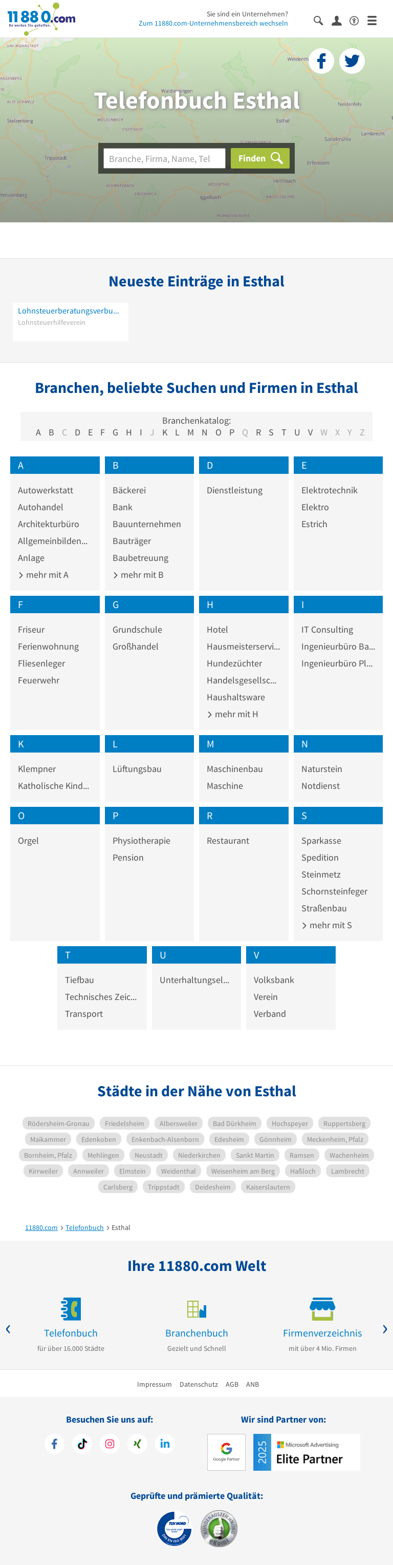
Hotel (217, 629)
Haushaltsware (236, 697)
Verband (270, 1013)
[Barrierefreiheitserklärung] (358, 20)
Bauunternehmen (147, 524)
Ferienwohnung (48, 646)
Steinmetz (321, 874)
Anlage (31, 558)
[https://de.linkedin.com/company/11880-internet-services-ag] (165, 1445)
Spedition (320, 857)
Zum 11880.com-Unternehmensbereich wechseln (213, 23)
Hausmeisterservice (244, 646)
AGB (232, 1384)
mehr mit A (43, 574)
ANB (252, 1384)
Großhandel (136, 646)
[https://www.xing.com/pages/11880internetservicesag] (137, 1445)
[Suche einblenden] (323, 20)
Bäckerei (129, 490)
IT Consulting (327, 629)
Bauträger (132, 541)
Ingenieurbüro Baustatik (338, 646)
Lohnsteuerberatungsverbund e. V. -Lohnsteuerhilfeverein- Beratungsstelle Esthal (70, 310)
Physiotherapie (141, 840)
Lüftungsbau (137, 769)
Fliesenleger (41, 663)
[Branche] (164, 158)
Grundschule (137, 629)
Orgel (28, 840)
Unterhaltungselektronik (197, 980)
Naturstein (321, 769)
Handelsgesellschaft (244, 680)
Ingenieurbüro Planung (338, 663)
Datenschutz (199, 1384)
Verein (266, 997)
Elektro (315, 507)
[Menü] (376, 20)
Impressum (154, 1384)
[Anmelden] (341, 20)
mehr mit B (138, 574)
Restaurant (228, 840)
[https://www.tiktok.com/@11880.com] (82, 1445)
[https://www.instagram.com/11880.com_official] (110, 1445)
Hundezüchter (234, 663)
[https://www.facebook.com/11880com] (54, 1445)
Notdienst (320, 785)
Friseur (31, 629)
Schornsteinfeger (334, 891)
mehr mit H (232, 714)
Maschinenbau (235, 769)
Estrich (314, 524)
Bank (123, 507)
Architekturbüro (48, 524)
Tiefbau (79, 980)
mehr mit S (326, 925)
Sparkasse (321, 840)
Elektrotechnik (329, 490)
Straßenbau (324, 908)
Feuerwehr (38, 680)
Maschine (225, 785)
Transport (84, 1013)
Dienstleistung (235, 490)
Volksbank (274, 980)
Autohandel (40, 507)
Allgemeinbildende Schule (55, 541)
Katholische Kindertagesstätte (55, 785)
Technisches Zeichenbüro (102, 997)
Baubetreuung (140, 558)
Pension (128, 857)
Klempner (37, 769)
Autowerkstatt (45, 490)
